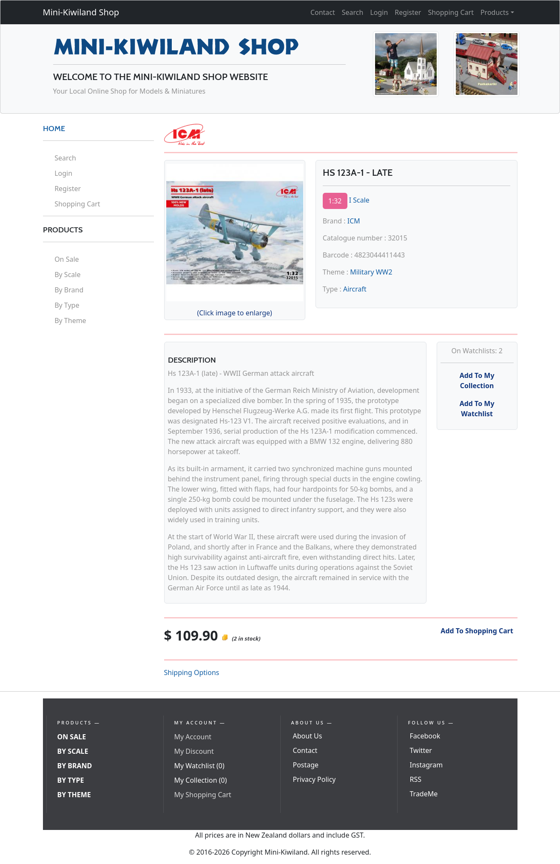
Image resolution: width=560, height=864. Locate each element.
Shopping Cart (451, 12)
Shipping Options (191, 672)
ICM (353, 221)
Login (379, 12)
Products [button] (494, 12)
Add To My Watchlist (477, 408)
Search (353, 12)
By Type (66, 305)
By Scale (67, 274)
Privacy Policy (314, 779)
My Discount (194, 751)
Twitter (421, 750)
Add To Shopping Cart (477, 630)
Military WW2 (371, 272)
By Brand (68, 290)
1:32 (335, 201)
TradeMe (424, 793)
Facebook (425, 736)
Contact (322, 12)
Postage (306, 765)
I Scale (359, 200)
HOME (54, 128)
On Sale (66, 259)
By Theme (70, 320)
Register (408, 12)
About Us (307, 736)
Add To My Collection (477, 380)
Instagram (426, 765)
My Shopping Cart (202, 794)
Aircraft (355, 289)
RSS (416, 779)
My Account (193, 736)
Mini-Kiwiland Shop (81, 12)
